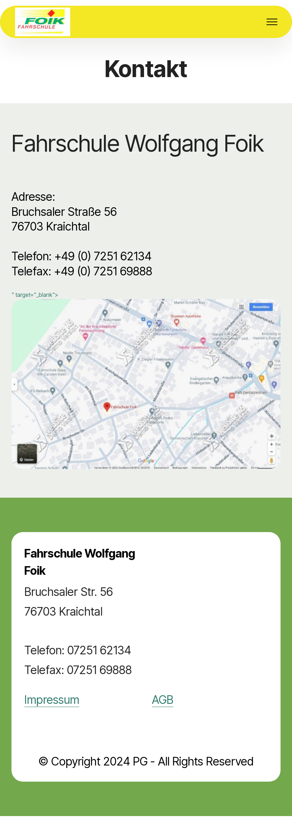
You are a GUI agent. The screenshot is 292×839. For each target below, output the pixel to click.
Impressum (51, 700)
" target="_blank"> (146, 380)
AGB (162, 700)
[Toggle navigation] (272, 21)
